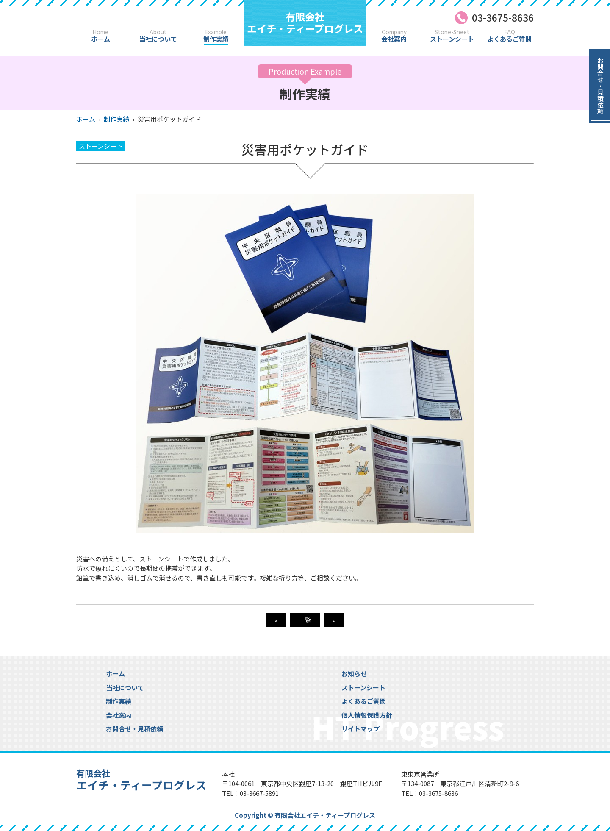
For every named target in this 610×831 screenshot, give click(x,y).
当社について (158, 35)
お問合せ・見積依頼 (134, 728)
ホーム (100, 35)
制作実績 (215, 35)
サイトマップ (360, 728)
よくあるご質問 (509, 35)
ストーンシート (452, 35)
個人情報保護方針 (366, 715)
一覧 (305, 619)
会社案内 (394, 35)
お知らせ (354, 673)
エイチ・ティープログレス (305, 22)
